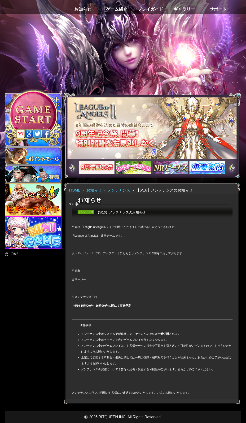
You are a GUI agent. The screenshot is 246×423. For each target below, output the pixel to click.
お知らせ (93, 190)
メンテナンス (118, 190)
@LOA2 (11, 254)
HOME (74, 190)
